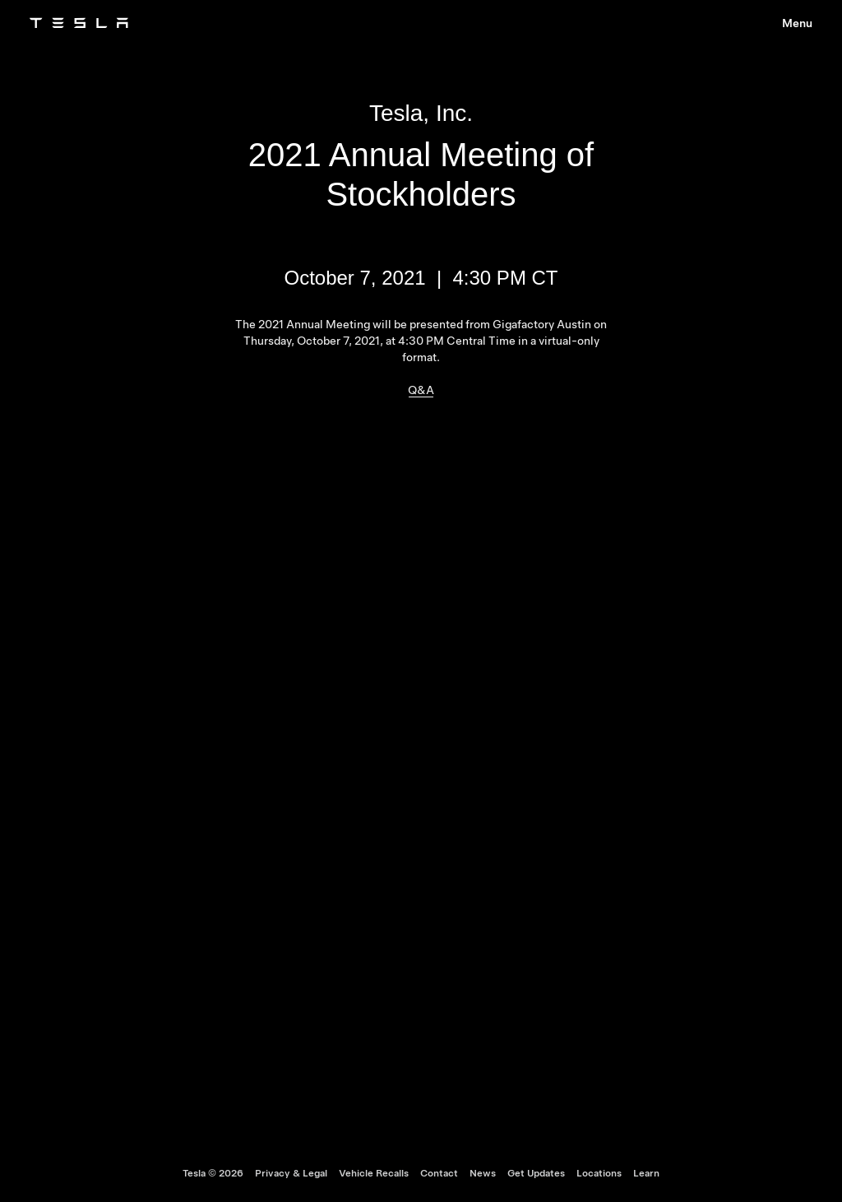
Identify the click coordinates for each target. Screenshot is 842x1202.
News (483, 1173)
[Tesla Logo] (78, 23)
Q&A (421, 390)
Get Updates (536, 1173)
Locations (599, 1173)
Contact (439, 1173)
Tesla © (213, 1173)
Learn (646, 1173)
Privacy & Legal (291, 1173)
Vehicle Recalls (374, 1173)
